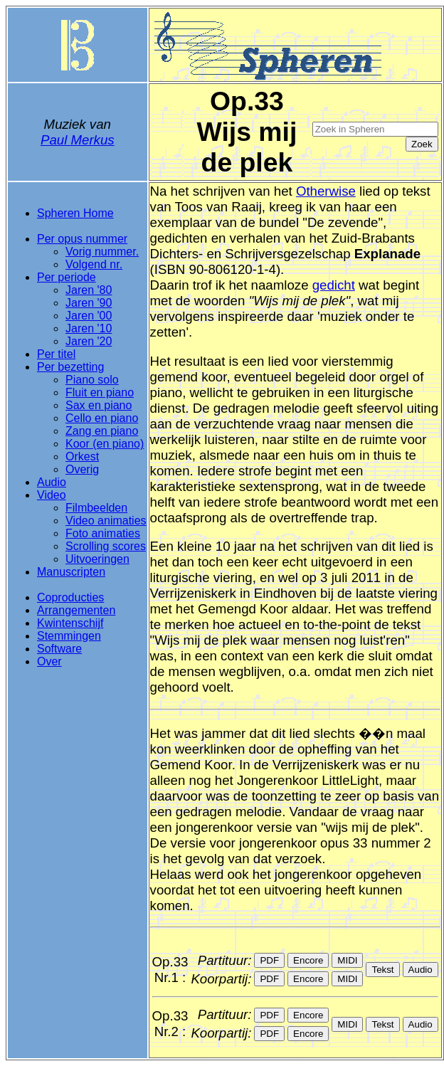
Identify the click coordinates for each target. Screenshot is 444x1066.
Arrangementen (76, 610)
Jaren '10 (88, 328)
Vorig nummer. (102, 252)
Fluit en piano (99, 392)
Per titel (56, 354)
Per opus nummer (82, 239)
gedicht (333, 285)
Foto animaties (102, 533)
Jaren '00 (88, 316)
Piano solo (92, 380)
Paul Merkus (78, 139)
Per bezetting (70, 367)
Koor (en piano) (104, 444)
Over (49, 661)
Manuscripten (71, 572)
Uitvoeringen (97, 559)
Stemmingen (69, 636)
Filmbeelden (96, 508)
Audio (51, 482)
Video (51, 495)
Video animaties (106, 520)
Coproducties (70, 597)
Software (59, 649)
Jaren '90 (88, 303)
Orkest (82, 456)
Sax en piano (98, 405)
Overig (82, 469)
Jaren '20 (88, 341)
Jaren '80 (88, 290)
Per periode (66, 277)
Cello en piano (101, 418)
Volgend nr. (93, 264)
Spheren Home (75, 213)
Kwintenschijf (70, 623)
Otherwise (326, 191)
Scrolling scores (105, 546)
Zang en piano (101, 431)
